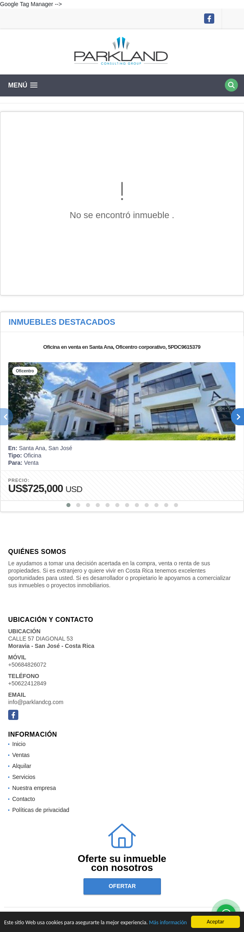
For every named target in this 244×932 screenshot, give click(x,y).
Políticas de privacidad (40, 810)
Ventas (21, 755)
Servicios (23, 777)
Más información (168, 922)
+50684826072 (27, 664)
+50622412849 (27, 683)
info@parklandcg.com (36, 702)
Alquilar (21, 766)
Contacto (23, 799)
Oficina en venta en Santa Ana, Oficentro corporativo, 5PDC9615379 (121, 347)
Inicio (19, 744)
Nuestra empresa (34, 788)
